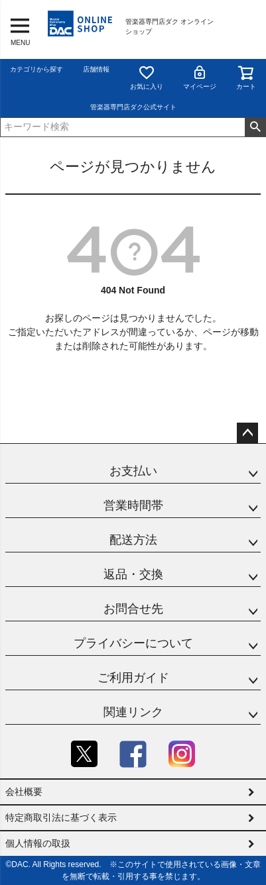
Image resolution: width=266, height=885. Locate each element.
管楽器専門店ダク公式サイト (133, 107)
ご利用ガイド (133, 677)
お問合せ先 (133, 608)
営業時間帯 (133, 505)
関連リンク (133, 712)
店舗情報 (96, 69)
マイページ (199, 77)
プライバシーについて (133, 643)
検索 (255, 127)
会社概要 (23, 791)
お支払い (133, 471)
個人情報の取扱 (37, 843)
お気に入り (146, 77)
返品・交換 (133, 574)
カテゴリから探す (36, 69)
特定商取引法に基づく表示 (61, 817)
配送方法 (133, 540)
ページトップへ (247, 433)
